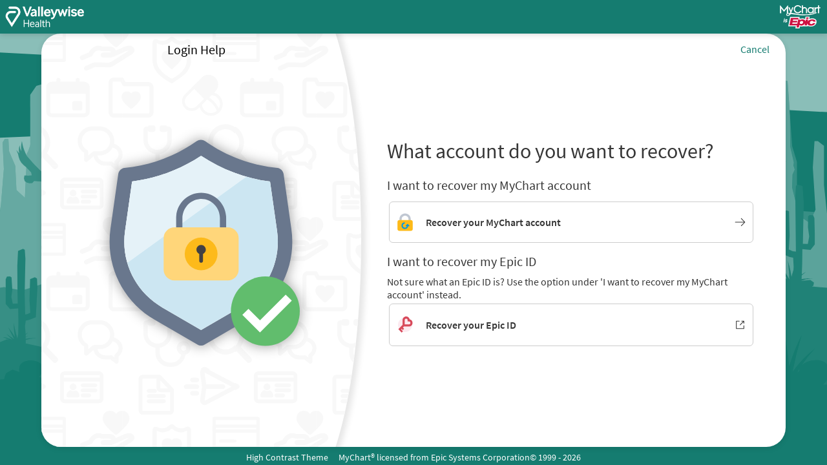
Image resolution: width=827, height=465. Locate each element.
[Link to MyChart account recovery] (571, 222)
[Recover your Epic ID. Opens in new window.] (571, 325)
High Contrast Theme (287, 457)
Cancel (754, 49)
